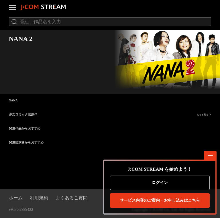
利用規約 (39, 197)
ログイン (160, 182)
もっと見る (204, 114)
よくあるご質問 (72, 197)
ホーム (16, 197)
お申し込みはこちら (160, 200)
